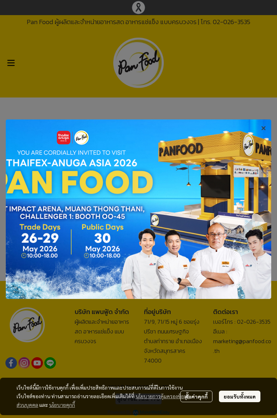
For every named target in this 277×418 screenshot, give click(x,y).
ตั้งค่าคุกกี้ (196, 396)
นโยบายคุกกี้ (62, 404)
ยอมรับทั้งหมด (240, 396)
